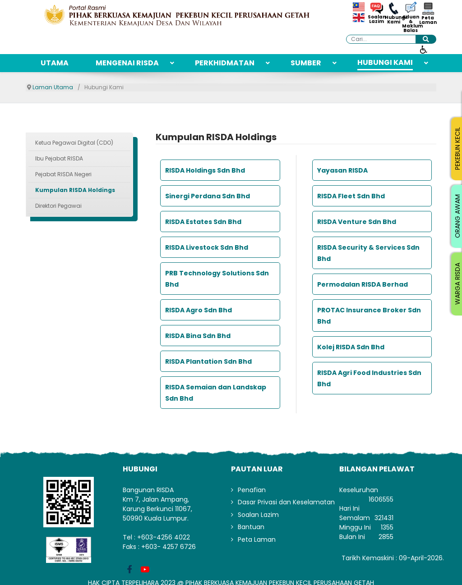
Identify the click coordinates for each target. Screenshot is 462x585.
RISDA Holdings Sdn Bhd (205, 170)
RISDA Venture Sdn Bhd (356, 221)
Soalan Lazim (376, 19)
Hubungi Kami (393, 19)
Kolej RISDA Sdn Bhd (350, 347)
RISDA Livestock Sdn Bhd (206, 247)
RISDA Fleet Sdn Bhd (351, 196)
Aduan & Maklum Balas (410, 24)
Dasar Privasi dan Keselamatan (286, 502)
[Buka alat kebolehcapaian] (423, 49)
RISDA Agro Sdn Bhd (198, 310)
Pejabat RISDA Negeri (63, 174)
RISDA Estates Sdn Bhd (203, 221)
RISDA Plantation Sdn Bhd (208, 361)
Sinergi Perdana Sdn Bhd (207, 196)
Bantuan (251, 526)
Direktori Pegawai (58, 206)
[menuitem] (54, 63)
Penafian (252, 489)
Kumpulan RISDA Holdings (75, 190)
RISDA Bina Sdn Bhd (198, 335)
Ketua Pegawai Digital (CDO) (74, 142)
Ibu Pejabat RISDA (59, 158)
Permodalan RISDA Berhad (362, 284)
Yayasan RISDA (342, 170)
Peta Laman (427, 20)
